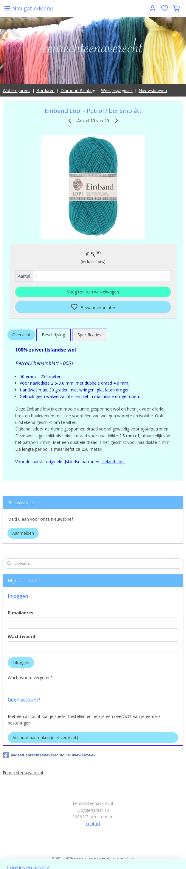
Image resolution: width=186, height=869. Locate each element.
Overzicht (21, 335)
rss (132, 858)
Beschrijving (53, 335)
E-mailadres (20, 612)
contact (93, 823)
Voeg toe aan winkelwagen (93, 292)
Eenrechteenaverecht (23, 772)
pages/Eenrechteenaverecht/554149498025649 (49, 755)
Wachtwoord (21, 636)
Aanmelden (23, 533)
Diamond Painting (78, 90)
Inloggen (21, 662)
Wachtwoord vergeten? (30, 677)
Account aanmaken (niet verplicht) (45, 737)
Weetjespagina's (117, 90)
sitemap (119, 858)
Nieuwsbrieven (153, 90)
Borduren (45, 90)
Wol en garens (16, 90)
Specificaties (89, 335)
